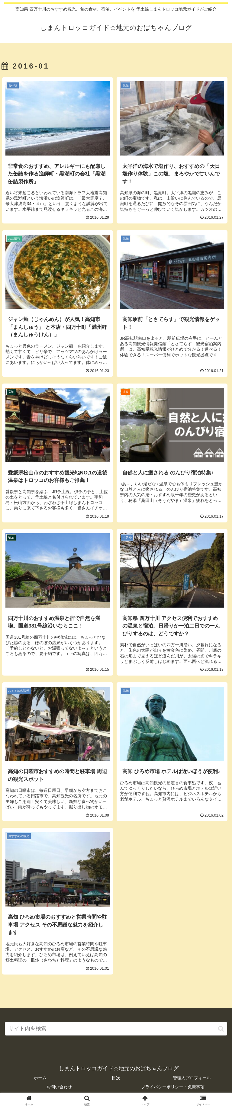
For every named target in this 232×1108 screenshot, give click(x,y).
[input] (116, 1029)
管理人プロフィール (192, 1077)
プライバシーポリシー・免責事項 (173, 1086)
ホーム (40, 1077)
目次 (116, 1077)
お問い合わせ (59, 1086)
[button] (221, 1028)
